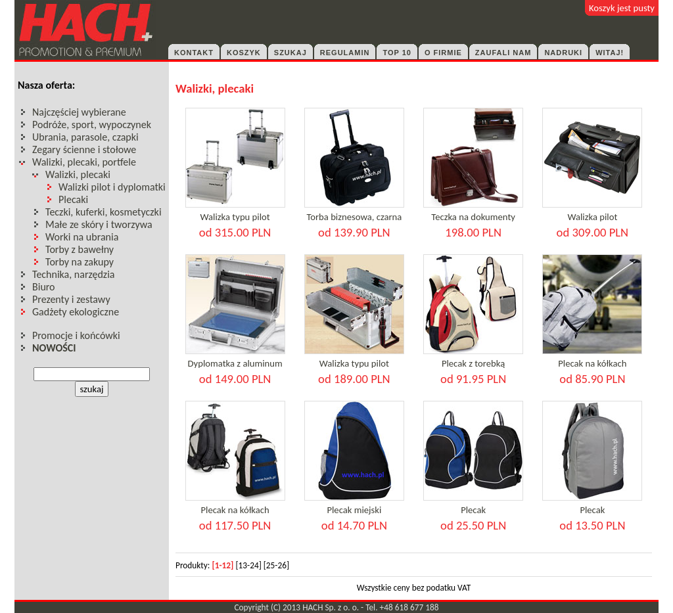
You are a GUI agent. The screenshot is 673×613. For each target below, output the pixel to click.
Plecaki (73, 199)
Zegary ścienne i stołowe (84, 149)
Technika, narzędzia (73, 274)
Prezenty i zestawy (71, 299)
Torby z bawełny (79, 249)
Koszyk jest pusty (622, 8)
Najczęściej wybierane (79, 112)
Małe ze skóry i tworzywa (98, 224)
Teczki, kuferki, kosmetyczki (103, 212)
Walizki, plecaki (77, 174)
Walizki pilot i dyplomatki (112, 187)
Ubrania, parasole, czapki (85, 137)
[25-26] (276, 565)
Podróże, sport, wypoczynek (91, 124)
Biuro (43, 287)
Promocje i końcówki (76, 335)
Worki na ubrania (81, 237)
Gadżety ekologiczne (75, 312)
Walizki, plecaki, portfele (84, 162)
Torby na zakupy (79, 262)
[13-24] (248, 565)
